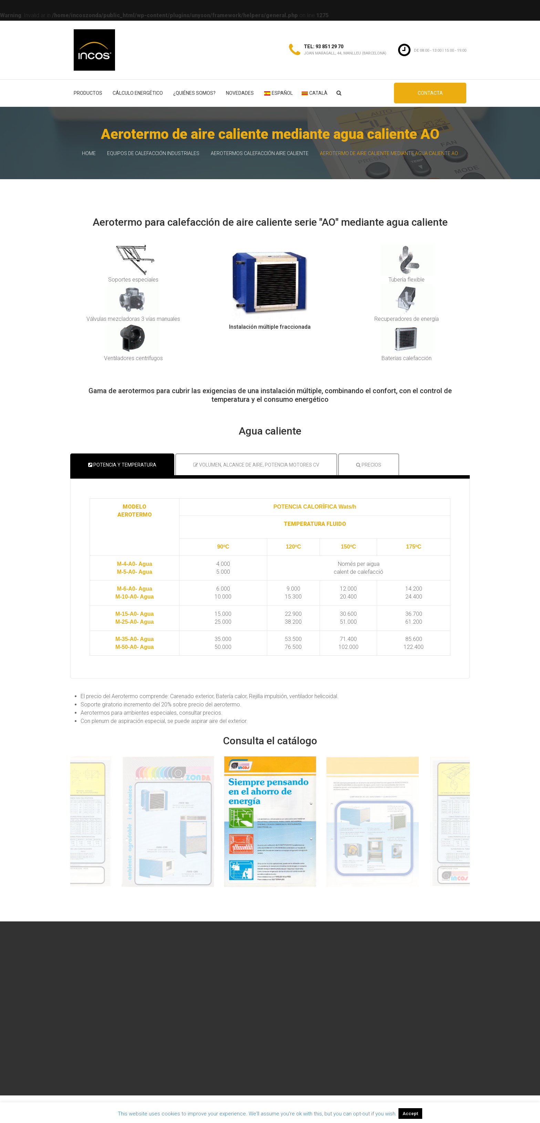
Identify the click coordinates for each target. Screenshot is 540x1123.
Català (315, 93)
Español (278, 93)
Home (89, 153)
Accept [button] (410, 1113)
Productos (88, 93)
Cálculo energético (138, 93)
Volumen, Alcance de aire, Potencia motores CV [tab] (256, 465)
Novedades (240, 93)
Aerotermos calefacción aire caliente (260, 153)
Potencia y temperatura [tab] (122, 465)
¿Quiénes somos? (194, 93)
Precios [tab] (368, 465)
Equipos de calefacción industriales (153, 153)
